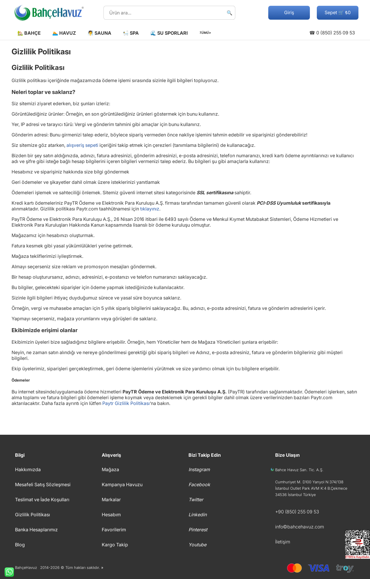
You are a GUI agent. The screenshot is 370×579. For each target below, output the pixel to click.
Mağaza (110, 469)
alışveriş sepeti (82, 145)
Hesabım (111, 514)
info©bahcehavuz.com (299, 527)
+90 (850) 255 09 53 (297, 512)
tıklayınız (149, 209)
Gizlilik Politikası (32, 514)
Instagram (199, 469)
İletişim (282, 542)
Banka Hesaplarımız (36, 529)
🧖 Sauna (99, 33)
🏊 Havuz (64, 33)
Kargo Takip (115, 544)
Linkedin (197, 514)
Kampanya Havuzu (122, 484)
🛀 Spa (131, 33)
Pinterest (197, 529)
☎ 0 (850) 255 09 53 (332, 33)
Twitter (195, 499)
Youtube (197, 544)
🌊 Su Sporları (169, 33)
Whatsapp (7, 572)
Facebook (199, 484)
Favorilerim (114, 529)
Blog (20, 544)
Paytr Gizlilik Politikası (126, 403)
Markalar (111, 499)
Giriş (289, 12)
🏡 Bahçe (29, 33)
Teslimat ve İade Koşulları (42, 499)
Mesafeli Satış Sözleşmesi (43, 484)
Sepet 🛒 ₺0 (338, 12)
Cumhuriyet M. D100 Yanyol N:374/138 (309, 482)
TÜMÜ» (205, 33)
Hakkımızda (28, 469)
